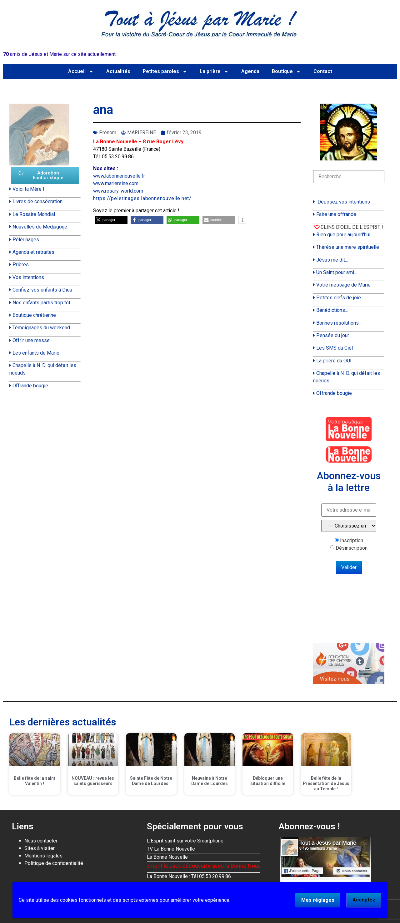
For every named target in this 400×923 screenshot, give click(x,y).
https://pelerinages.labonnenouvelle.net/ (142, 198)
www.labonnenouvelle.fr (119, 176)
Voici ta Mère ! (28, 189)
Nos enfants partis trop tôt (41, 303)
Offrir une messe (31, 340)
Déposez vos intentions (344, 202)
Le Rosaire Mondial (33, 214)
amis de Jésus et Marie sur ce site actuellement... (60, 54)
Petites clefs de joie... (340, 298)
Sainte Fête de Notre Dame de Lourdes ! (151, 781)
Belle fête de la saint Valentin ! (34, 781)
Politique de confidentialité (53, 863)
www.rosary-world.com (118, 191)
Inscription (351, 540)
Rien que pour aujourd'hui (343, 235)
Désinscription (352, 548)
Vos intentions (28, 277)
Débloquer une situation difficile (267, 781)
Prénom (107, 132)
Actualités (118, 71)
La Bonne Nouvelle (167, 857)
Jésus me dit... (332, 260)
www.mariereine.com (115, 183)
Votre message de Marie (343, 285)
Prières (20, 265)
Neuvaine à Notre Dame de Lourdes (209, 781)
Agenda (250, 71)
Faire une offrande (336, 214)
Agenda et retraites (33, 252)
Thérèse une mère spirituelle (347, 247)
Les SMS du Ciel (334, 348)
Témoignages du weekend (41, 328)
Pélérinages (25, 240)
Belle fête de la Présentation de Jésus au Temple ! (326, 783)
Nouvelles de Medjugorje (39, 227)
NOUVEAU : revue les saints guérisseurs (93, 781)
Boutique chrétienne (34, 315)
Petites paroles (165, 71)
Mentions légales (43, 856)
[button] (111, 220)
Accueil (81, 71)
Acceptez (363, 900)
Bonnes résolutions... (339, 323)
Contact (322, 71)
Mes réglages (317, 900)
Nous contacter (41, 841)
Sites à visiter (39, 848)
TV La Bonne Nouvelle (171, 849)
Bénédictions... (332, 310)
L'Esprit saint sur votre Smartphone (185, 841)
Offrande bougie (30, 386)
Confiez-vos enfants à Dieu (42, 290)
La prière (214, 71)
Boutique (286, 71)
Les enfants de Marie (35, 353)
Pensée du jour (332, 335)
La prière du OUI (334, 361)
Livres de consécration (37, 201)
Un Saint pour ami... (336, 272)
